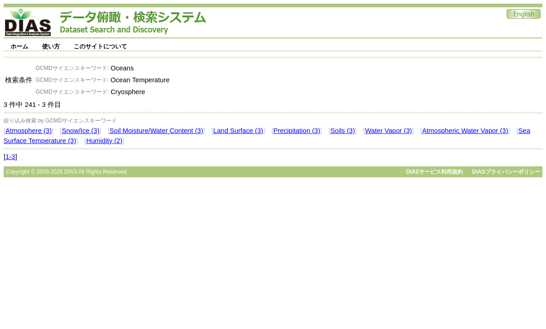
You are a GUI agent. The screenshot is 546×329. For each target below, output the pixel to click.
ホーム (19, 46)
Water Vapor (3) (388, 130)
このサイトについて (100, 46)
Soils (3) (342, 130)
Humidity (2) (104, 140)
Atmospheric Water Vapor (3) (465, 130)
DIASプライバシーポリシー (506, 172)
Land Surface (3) (238, 130)
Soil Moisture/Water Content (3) (156, 130)
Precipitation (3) (296, 130)
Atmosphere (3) (28, 130)
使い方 (51, 46)
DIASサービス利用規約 (434, 172)
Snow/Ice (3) (80, 130)
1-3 (10, 156)
